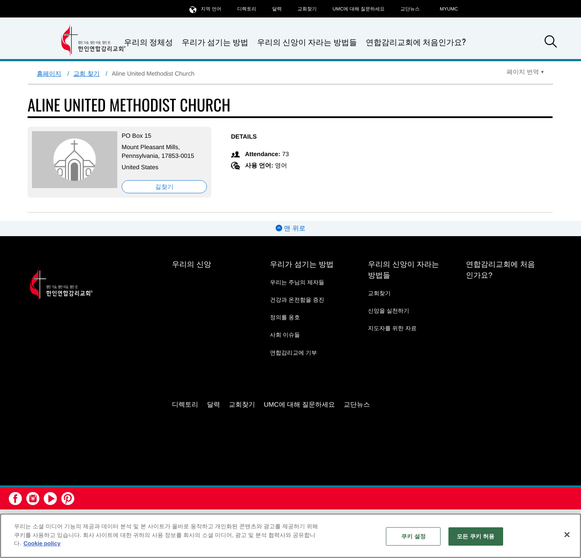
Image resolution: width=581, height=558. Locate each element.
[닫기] (567, 534)
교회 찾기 (87, 73)
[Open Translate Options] (525, 72)
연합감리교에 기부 (293, 352)
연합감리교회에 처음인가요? (416, 42)
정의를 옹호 (285, 317)
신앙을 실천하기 (389, 310)
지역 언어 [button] (205, 9)
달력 (277, 9)
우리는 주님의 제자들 (297, 282)
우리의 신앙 (191, 264)
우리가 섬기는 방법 (214, 42)
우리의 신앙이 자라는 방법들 (307, 42)
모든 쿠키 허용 (475, 536)
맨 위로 (290, 228)
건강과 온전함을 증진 (297, 299)
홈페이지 (49, 73)
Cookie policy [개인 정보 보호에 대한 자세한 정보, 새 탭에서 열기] (42, 543)
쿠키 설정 (413, 536)
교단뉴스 (410, 9)
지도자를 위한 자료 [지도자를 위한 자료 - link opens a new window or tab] (392, 328)
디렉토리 (246, 9)
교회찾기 (307, 9)
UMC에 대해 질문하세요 (358, 9)
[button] (551, 43)
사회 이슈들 (285, 334)
